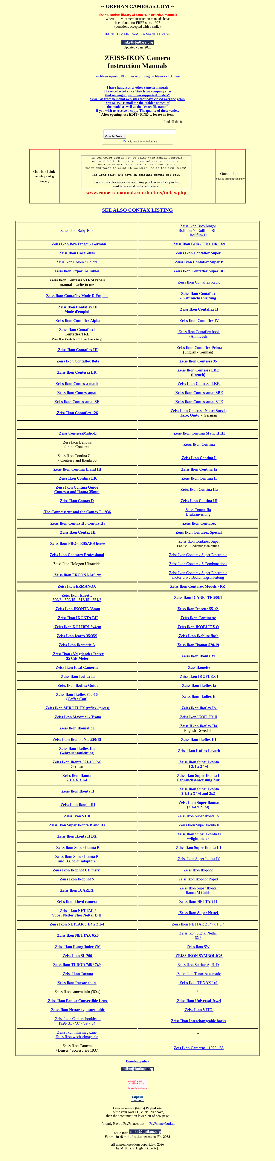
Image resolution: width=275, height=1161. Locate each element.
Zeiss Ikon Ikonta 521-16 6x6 (77, 762)
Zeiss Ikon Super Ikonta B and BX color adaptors (77, 859)
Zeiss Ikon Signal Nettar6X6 (198, 935)
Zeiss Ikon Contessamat (76, 393)
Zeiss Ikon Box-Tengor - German (78, 244)
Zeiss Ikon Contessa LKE (199, 384)
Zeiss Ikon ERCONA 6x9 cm (77, 575)
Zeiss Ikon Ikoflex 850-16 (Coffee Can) (77, 696)
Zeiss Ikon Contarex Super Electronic (198, 555)
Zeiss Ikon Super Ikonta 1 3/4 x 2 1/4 (198, 764)
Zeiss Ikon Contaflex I (77, 330)
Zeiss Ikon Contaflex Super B (198, 262)
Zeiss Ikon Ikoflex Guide (77, 685)
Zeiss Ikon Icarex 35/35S (77, 636)
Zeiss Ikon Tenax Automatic (198, 974)
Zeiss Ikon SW (198, 947)
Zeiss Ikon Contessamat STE (198, 402)
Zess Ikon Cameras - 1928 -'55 (199, 1048)
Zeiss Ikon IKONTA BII (77, 618)
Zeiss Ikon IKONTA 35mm (77, 609)
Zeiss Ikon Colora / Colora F (78, 262)
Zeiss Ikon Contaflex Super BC (199, 271)
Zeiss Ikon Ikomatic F (77, 728)
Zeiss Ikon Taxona (77, 974)
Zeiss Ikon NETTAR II (198, 902)
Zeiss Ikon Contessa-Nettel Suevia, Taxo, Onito (199, 413)
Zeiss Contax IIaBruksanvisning (198, 512)
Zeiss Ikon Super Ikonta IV (198, 859)
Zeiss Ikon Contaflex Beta (77, 361)
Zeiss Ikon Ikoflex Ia (198, 685)
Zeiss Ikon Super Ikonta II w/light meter (198, 836)
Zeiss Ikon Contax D (77, 501)
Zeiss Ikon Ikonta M (198, 656)
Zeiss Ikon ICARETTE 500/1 (198, 597)
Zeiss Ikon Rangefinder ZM (77, 947)
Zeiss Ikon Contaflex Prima (198, 348)
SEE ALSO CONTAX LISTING (137, 210)
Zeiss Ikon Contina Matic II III (198, 433)
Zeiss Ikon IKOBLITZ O (198, 627)
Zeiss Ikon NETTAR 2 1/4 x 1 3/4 (198, 924)
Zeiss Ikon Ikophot (198, 870)
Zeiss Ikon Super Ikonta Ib (198, 816)
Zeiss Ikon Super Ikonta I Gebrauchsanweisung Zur (198, 777)
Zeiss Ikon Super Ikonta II (198, 825)
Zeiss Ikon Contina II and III (77, 469)
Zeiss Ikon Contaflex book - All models (198, 334)
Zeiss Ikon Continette (198, 618)
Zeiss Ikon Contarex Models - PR (198, 586)
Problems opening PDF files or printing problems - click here (137, 76)
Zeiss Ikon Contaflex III (77, 350)
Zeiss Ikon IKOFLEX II (198, 717)
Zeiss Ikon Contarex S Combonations (198, 564)
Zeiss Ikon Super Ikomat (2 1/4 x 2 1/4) (199, 804)
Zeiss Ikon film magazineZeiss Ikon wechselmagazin (76, 1034)
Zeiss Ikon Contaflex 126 (77, 413)
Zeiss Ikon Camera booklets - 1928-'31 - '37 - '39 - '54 (77, 1021)
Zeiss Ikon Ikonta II (77, 791)
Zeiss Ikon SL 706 (77, 956)
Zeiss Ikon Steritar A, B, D (198, 965)
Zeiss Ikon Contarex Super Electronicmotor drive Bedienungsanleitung (198, 575)
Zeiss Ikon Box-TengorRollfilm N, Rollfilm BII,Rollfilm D (198, 230)
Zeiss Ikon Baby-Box (76, 230)
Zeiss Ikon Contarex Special (199, 532)
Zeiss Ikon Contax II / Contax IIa (77, 523)
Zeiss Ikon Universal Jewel (198, 1001)
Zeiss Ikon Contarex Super (198, 541)
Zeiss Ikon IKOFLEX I (198, 676)
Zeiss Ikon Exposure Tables (76, 271)
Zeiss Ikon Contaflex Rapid (198, 282)
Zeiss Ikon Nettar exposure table (77, 1010)
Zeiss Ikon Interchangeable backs (198, 1021)
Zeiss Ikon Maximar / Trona (77, 717)
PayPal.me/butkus (162, 1124)
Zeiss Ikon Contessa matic (77, 384)
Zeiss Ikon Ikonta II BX (76, 836)
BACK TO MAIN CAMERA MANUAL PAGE (137, 34)
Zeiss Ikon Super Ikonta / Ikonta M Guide (198, 890)
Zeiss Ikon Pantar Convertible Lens (77, 1001)
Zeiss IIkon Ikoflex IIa (198, 726)
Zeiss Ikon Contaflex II (198, 309)
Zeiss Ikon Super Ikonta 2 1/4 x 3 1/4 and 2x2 (198, 791)
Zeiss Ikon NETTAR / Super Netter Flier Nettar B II (76, 913)
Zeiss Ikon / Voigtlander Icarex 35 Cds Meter (78, 656)
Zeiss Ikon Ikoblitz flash (198, 636)
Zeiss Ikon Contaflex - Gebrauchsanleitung (198, 295)
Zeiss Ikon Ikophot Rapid (198, 879)
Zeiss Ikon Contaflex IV (198, 321)
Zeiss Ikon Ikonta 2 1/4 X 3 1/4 (76, 777)
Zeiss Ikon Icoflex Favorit (198, 751)
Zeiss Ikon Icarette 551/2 (198, 609)
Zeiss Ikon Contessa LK (77, 372)
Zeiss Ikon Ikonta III (77, 805)
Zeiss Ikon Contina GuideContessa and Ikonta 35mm (77, 489)
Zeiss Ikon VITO (198, 1010)
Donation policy (137, 1061)
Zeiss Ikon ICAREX (76, 890)
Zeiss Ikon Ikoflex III (198, 739)
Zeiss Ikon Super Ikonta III (198, 847)
